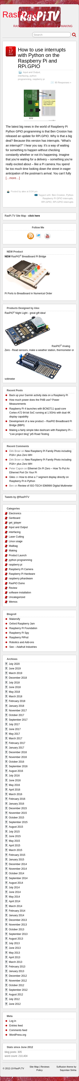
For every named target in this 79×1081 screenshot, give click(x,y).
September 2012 (18, 989)
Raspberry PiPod (18, 637)
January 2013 (16, 971)
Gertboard (14, 518)
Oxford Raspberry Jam (22, 623)
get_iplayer (15, 522)
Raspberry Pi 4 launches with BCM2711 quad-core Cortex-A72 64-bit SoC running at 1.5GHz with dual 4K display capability (39, 412)
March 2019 (15, 673)
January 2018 (16, 705)
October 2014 (16, 873)
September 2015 (18, 822)
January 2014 (16, 915)
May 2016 (14, 785)
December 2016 (18, 752)
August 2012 (16, 994)
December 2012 (18, 975)
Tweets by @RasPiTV (17, 497)
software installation (20, 592)
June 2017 (15, 729)
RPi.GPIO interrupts (63, 202)
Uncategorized (17, 597)
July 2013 (14, 943)
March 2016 (15, 794)
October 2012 (16, 985)
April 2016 (14, 789)
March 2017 (15, 738)
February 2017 (17, 743)
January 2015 (16, 859)
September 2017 (18, 719)
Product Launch (18, 555)
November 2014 (18, 868)
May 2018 (14, 691)
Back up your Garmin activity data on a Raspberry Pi (38, 395)
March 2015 (15, 850)
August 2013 (16, 938)
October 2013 (16, 929)
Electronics (15, 513)
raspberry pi (39, 79)
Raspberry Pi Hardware (22, 573)
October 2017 (16, 715)
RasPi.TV (20, 14)
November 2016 (18, 757)
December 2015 (18, 808)
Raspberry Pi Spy (19, 632)
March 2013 (15, 962)
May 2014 (14, 896)
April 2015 (14, 845)
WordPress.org (17, 1034)
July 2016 (14, 775)
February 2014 (17, 910)
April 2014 (14, 901)
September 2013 (18, 934)
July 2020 (14, 663)
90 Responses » (63, 82)
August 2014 (16, 882)
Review (13, 587)
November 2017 (18, 710)
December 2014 (18, 864)
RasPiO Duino (17, 583)
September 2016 (18, 766)
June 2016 (15, 780)
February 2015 (17, 854)
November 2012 (18, 980)
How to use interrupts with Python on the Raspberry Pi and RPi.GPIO (42, 58)
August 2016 (16, 771)
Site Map (34, 1066)
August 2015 (16, 826)
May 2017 (14, 733)
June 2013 (15, 947)
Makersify (14, 619)
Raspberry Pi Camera (21, 569)
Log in (12, 1020)
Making (13, 550)
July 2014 (14, 887)
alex (24, 191)
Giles (12, 477)
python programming (20, 560)
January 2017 (16, 747)
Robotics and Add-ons (21, 642)
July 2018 (14, 682)
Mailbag (13, 545)
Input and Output (31, 72)
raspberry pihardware (21, 578)
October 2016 (16, 761)
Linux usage (16, 541)
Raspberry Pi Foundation (23, 628)
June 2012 (15, 1003)
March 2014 (15, 906)
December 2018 (18, 677)
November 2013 (18, 924)
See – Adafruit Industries (23, 646)
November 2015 (18, 812)
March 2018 (15, 696)
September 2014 (18, 878)
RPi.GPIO (46, 202)
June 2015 (15, 836)
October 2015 (16, 817)
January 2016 (16, 803)
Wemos (13, 601)
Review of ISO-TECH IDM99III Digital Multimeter (45, 485)
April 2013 (14, 957)
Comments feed (18, 1030)
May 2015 (14, 840)
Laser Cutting (16, 536)
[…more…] (13, 178)
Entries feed (16, 1025)
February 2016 (17, 798)
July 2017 (14, 724)
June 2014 (15, 892)
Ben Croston (58, 195)
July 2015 (14, 831)
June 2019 (15, 668)
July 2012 (14, 999)
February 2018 (17, 701)
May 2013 (14, 952)
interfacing (23, 76)
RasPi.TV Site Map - (22, 215)
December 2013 (18, 920)
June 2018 (15, 687)
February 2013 (17, 966)
